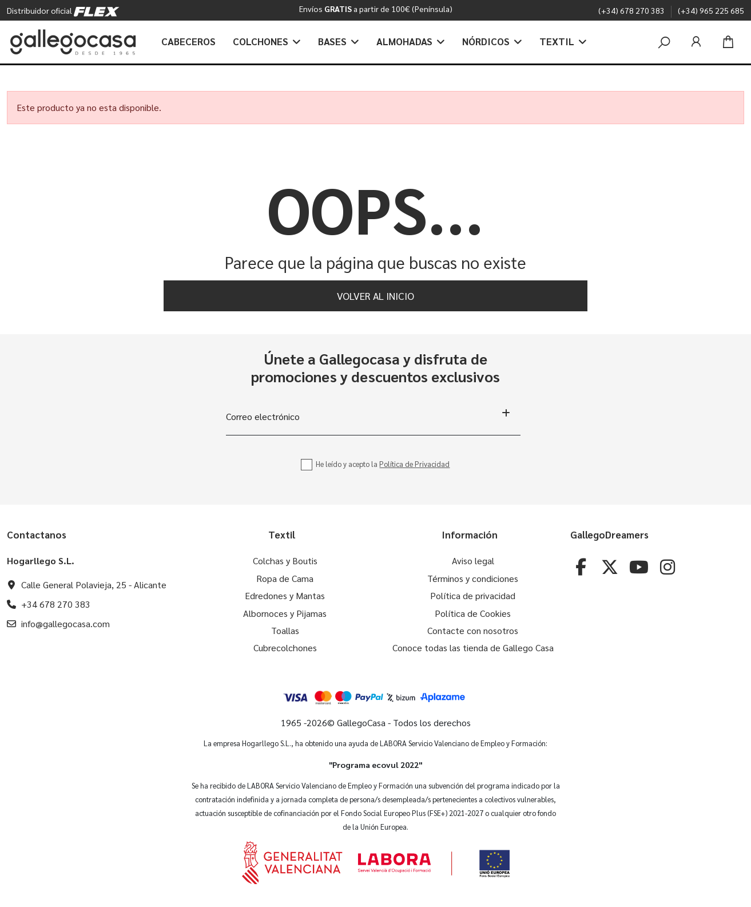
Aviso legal (473, 561)
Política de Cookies (473, 613)
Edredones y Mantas (285, 595)
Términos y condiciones (472, 578)
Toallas (285, 630)
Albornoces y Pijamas (285, 613)
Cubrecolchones (285, 647)
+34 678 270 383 (55, 604)
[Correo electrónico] (373, 416)
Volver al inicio (375, 295)
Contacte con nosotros (472, 630)
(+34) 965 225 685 (711, 10)
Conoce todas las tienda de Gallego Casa (473, 647)
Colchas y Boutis (285, 561)
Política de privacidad (472, 595)
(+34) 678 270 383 (632, 10)
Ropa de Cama (284, 578)
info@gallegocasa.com (65, 623)
